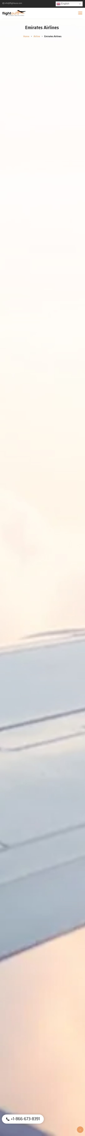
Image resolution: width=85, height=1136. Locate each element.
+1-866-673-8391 (23, 1119)
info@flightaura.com (12, 3)
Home (26, 36)
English (63, 4)
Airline (37, 36)
